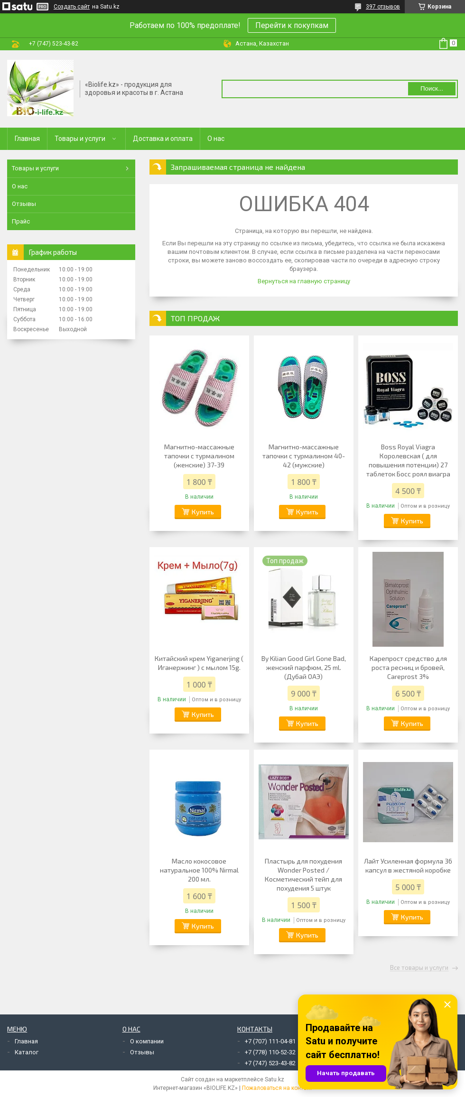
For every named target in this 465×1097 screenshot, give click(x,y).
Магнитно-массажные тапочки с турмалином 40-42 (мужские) (303, 456)
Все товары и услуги (419, 968)
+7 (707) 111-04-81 (270, 1041)
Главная (27, 138)
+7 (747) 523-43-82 (270, 1063)
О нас (215, 138)
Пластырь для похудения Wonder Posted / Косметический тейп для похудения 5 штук (303, 874)
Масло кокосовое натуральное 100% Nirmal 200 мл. (199, 870)
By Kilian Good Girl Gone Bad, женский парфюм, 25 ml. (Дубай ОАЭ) (303, 667)
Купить (203, 512)
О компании (147, 1041)
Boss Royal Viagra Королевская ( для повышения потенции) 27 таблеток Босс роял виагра (408, 460)
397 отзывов (383, 6)
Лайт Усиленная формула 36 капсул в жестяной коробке (408, 865)
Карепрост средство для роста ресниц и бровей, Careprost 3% (408, 667)
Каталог (26, 1052)
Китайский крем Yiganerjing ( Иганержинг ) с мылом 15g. (199, 662)
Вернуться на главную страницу (304, 281)
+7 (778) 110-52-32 (270, 1052)
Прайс (21, 221)
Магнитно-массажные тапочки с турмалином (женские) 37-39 (199, 456)
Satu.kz (274, 1079)
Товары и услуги (80, 138)
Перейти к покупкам (291, 25)
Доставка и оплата (163, 138)
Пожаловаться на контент (277, 1088)
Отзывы (24, 203)
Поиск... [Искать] (431, 88)
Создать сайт (72, 6)
